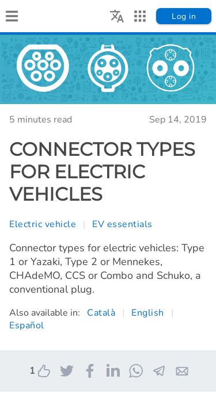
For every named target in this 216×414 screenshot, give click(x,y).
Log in (184, 16)
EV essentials (122, 224)
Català (101, 312)
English (147, 312)
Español (26, 325)
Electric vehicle (42, 224)
